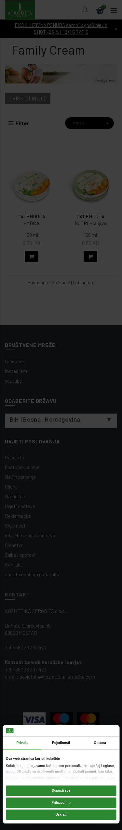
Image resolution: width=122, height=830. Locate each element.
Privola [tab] (22, 743)
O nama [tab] (100, 743)
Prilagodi (61, 802)
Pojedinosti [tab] (61, 743)
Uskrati (61, 814)
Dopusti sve (61, 790)
